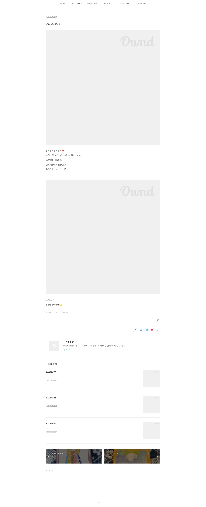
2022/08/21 (51, 423)
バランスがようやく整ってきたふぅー (60, 429)
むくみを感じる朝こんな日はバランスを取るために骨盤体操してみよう (73, 403)
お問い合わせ (140, 4)
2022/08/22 (51, 398)
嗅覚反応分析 (92, 4)
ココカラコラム (124, 4)
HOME (63, 4)
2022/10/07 (51, 372)
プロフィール (76, 4)
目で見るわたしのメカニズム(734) (57, 312)
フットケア (107, 4)
